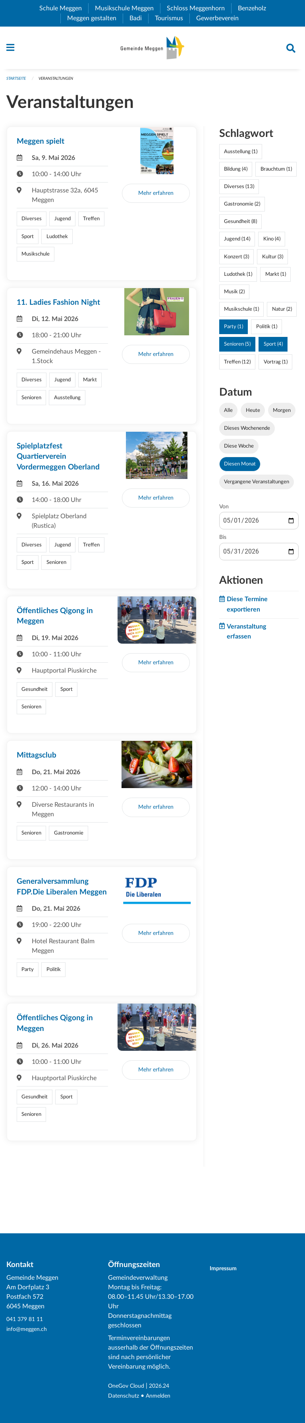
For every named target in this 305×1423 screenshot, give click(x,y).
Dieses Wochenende (247, 431)
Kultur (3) (272, 260)
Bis (222, 541)
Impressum (228, 1269)
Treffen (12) (237, 365)
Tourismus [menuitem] (172, 18)
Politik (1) (266, 330)
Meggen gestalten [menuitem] (95, 18)
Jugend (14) (237, 242)
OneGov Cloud (129, 1386)
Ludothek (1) (238, 277)
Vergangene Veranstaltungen (256, 485)
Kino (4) (271, 242)
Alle (228, 414)
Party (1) (233, 330)
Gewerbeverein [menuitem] (220, 18)
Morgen (282, 414)
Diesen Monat (240, 467)
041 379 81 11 (26, 1320)
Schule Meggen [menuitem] (63, 8)
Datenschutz (125, 1396)
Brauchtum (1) (276, 172)
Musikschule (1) (241, 313)
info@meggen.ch (29, 1329)
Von (224, 510)
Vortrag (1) (276, 365)
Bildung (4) (235, 172)
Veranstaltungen (61, 82)
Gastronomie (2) (242, 208)
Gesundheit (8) (240, 225)
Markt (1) (275, 277)
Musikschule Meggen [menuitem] (127, 8)
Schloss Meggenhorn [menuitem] (199, 8)
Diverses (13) (239, 190)
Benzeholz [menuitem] (255, 8)
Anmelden (164, 1396)
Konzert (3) (236, 260)
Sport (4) (273, 348)
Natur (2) (282, 313)
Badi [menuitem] (138, 18)
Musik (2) (234, 295)
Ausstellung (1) (240, 155)
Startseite (17, 82)
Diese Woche (239, 450)
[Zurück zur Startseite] (152, 50)
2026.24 (166, 1386)
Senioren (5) (237, 348)
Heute (253, 414)
